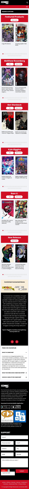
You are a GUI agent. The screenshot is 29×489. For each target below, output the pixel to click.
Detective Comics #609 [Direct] (6, 44)
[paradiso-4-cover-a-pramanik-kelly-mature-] (8, 209)
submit (22, 471)
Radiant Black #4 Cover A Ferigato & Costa (20, 178)
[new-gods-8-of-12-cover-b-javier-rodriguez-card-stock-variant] (21, 209)
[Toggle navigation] (27, 6)
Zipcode (19, 454)
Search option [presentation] (7, 11)
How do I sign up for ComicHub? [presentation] (11, 377)
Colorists (5, 484)
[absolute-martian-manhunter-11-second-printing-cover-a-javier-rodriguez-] (8, 253)
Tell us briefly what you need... (10, 460)
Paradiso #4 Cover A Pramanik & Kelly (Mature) (7, 222)
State (3, 454)
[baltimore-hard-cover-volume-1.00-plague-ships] (21, 121)
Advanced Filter (13, 484)
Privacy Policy (22, 484)
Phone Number (6, 442)
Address (4, 448)
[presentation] (14, 20)
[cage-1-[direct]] (21, 33)
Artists (4, 482)
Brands (13, 482)
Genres (18, 482)
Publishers (24, 482)
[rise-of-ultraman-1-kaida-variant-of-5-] (8, 165)
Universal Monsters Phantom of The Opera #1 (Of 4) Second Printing (20, 266)
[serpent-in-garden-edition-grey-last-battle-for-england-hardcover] (8, 121)
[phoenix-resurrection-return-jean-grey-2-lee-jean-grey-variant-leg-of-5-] (21, 77)
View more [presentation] (14, 20)
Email (18, 442)
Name (4, 437)
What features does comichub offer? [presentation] (13, 373)
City (18, 448)
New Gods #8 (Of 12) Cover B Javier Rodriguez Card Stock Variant (21, 222)
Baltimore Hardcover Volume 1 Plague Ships (21, 132)
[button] (2, 53)
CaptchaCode (6, 472)
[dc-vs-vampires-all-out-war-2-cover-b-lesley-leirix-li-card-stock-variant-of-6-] (8, 77)
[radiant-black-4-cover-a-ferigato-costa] (21, 165)
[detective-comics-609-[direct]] (8, 33)
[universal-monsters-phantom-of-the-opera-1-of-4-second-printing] (21, 253)
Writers (8, 482)
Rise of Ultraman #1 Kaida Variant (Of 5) (7, 177)
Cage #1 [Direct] (19, 43)
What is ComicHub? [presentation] (8, 352)
